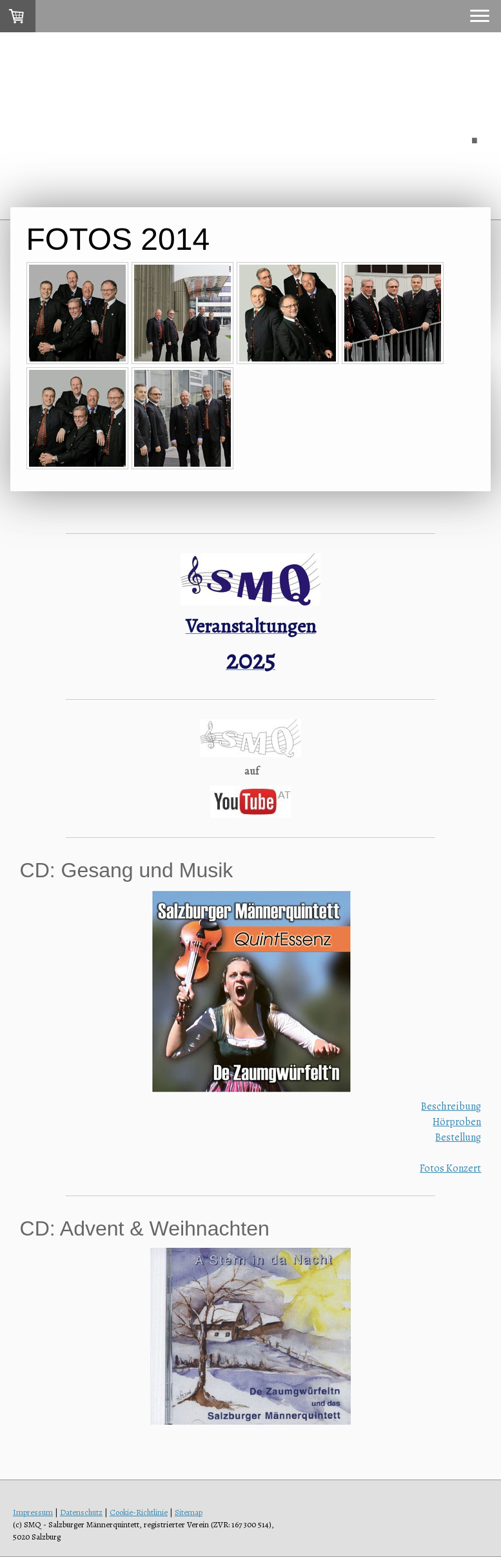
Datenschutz (81, 1512)
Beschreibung (451, 1106)
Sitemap (188, 1512)
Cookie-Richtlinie (139, 1512)
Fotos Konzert (450, 1168)
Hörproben (457, 1122)
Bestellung (458, 1137)
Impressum (33, 1512)
